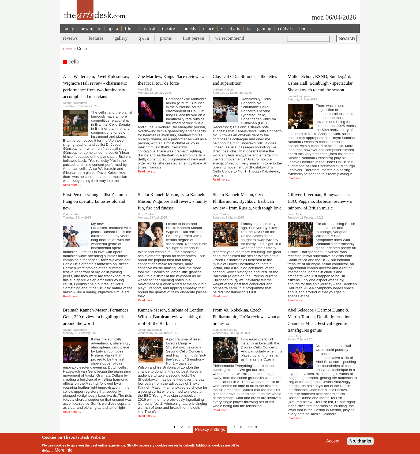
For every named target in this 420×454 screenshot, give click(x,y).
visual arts (230, 28)
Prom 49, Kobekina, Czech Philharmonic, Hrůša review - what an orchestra (247, 316)
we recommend (229, 38)
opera (113, 28)
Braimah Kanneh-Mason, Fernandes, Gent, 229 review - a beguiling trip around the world (96, 316)
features (96, 38)
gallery (121, 38)
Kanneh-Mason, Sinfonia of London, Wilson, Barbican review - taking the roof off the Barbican (171, 316)
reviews (70, 38)
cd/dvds (285, 28)
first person (193, 38)
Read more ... (72, 184)
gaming (264, 28)
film (129, 28)
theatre (168, 28)
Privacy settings (210, 431)
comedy (189, 28)
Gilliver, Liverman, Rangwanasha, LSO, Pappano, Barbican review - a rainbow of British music (320, 201)
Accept (332, 442)
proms (166, 38)
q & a (143, 38)
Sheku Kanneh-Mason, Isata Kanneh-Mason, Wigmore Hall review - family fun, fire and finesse (172, 201)
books (304, 28)
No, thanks (360, 442)
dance (208, 28)
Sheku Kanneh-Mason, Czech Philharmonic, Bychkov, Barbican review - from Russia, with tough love (247, 201)
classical (147, 28)
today (68, 28)
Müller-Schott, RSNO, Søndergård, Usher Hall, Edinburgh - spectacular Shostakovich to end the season (320, 83)
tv (248, 28)
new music (91, 28)
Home (67, 49)
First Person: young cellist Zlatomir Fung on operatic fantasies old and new (95, 201)
